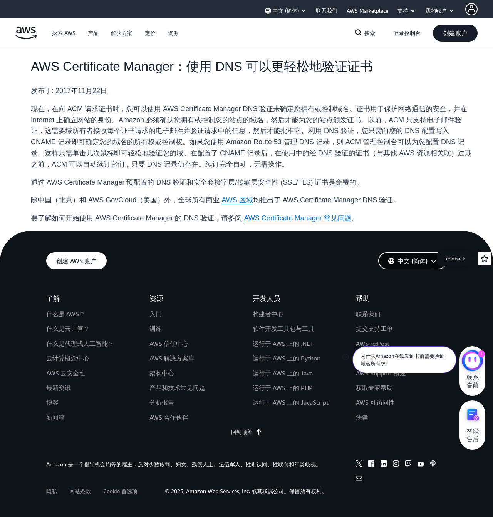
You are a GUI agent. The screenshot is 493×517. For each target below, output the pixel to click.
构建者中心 (268, 314)
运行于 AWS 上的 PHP (283, 388)
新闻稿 (55, 417)
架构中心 (161, 373)
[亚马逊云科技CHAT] (472, 361)
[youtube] (421, 464)
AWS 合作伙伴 (168, 417)
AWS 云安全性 (65, 373)
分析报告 (161, 402)
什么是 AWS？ (65, 314)
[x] (359, 464)
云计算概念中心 (67, 358)
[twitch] (408, 464)
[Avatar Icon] (471, 9)
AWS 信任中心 (168, 343)
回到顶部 (246, 432)
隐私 (51, 491)
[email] (359, 479)
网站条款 (80, 491)
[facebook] (371, 464)
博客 (52, 402)
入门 (155, 314)
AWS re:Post (372, 343)
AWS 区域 (237, 200)
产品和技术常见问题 (177, 388)
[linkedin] (384, 464)
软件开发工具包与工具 (283, 328)
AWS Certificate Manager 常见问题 (297, 218)
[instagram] (396, 464)
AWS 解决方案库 (172, 358)
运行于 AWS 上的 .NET (283, 343)
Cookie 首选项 (120, 491)
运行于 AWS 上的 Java (283, 373)
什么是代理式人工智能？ (80, 343)
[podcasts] (433, 464)
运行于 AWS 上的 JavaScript (291, 402)
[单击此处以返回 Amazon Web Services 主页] (26, 37)
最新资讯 (58, 388)
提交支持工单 (374, 328)
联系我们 (368, 314)
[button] (64, 33)
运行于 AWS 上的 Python (286, 358)
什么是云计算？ (67, 328)
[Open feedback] (484, 258)
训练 (155, 328)
